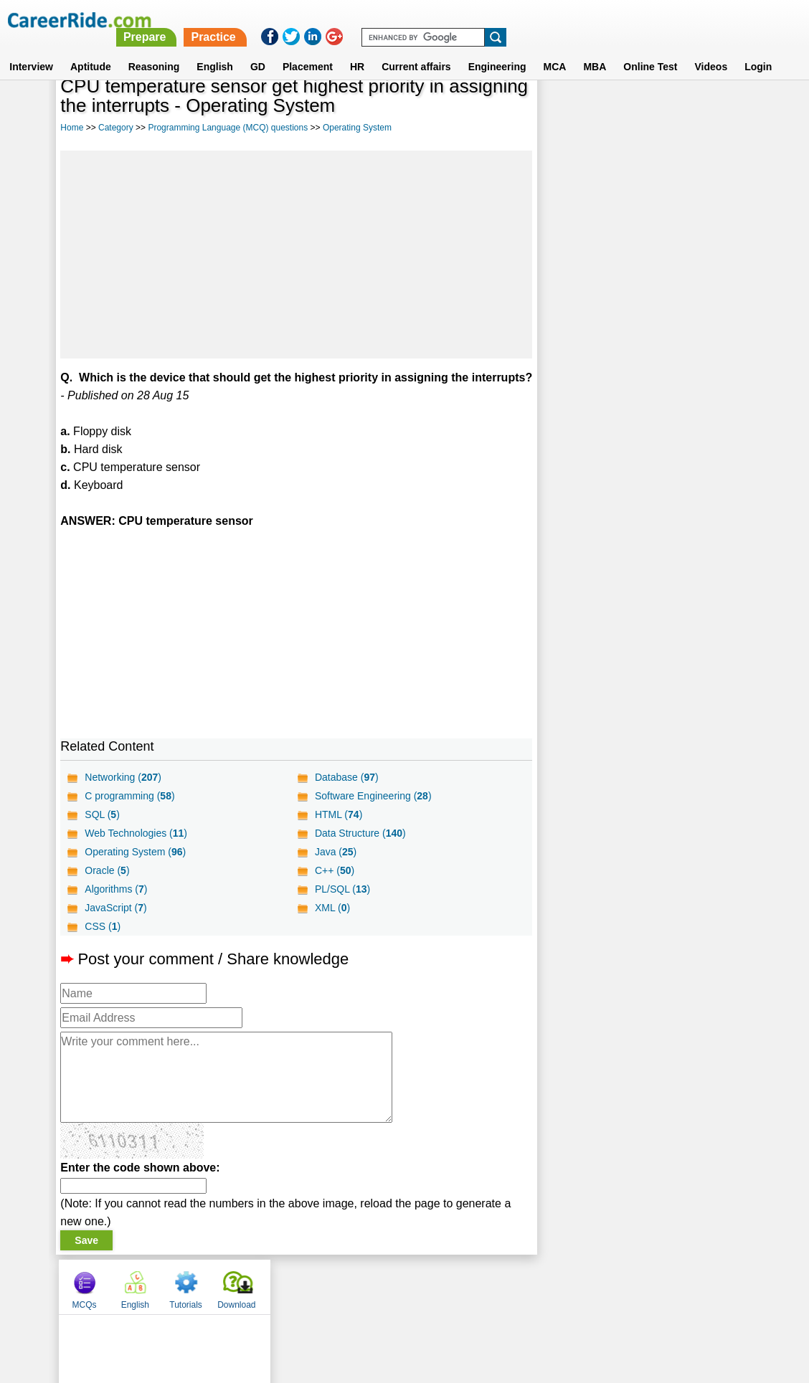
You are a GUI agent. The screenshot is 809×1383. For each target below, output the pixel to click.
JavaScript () (115, 925)
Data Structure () (359, 851)
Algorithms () (116, 907)
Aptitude (90, 49)
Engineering (497, 49)
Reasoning (154, 49)
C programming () (129, 813)
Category (115, 128)
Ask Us (457, 1304)
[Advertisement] (295, 254)
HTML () (337, 832)
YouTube (506, 1304)
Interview (31, 49)
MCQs (564, 110)
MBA (594, 49)
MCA (555, 49)
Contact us (332, 1304)
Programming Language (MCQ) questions (228, 128)
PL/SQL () (341, 907)
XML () (331, 925)
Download (716, 110)
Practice (508, 20)
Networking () (123, 795)
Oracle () (107, 888)
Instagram (561, 1304)
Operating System (357, 128)
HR (357, 49)
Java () (335, 869)
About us (274, 1304)
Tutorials (665, 110)
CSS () (102, 944)
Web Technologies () (136, 851)
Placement (308, 49)
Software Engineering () (372, 813)
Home (71, 128)
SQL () (102, 832)
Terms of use (398, 1304)
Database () (346, 795)
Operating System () (135, 869)
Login (758, 49)
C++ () (334, 888)
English (215, 49)
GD (257, 49)
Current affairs (416, 49)
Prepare (439, 20)
